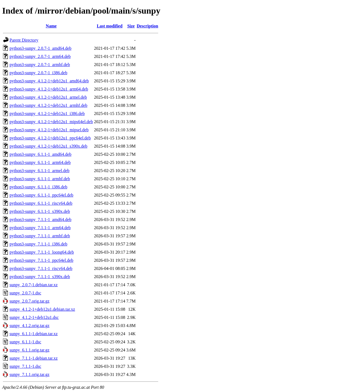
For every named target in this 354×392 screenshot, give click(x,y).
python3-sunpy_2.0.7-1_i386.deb (38, 72)
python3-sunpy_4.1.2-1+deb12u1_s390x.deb (48, 146)
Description (147, 26)
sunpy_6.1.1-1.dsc (25, 342)
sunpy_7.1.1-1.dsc (25, 366)
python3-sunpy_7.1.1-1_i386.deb (38, 244)
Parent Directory (24, 40)
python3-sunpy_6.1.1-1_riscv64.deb (41, 203)
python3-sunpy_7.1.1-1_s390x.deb (40, 276)
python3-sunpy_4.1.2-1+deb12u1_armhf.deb (48, 105)
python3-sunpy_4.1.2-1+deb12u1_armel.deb (48, 97)
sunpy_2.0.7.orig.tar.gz (29, 301)
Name (51, 26)
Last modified (109, 26)
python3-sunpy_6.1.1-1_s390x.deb (40, 211)
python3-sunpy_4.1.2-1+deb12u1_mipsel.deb (49, 129)
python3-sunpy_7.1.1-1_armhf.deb (40, 236)
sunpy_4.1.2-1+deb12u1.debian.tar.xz (42, 309)
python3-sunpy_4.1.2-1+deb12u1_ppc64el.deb (50, 138)
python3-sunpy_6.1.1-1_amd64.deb (40, 154)
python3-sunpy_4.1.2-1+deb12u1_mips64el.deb (51, 121)
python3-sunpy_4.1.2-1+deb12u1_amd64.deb (49, 81)
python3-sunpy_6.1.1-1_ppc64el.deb (41, 195)
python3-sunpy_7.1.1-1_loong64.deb (42, 252)
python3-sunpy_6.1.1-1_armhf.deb (40, 178)
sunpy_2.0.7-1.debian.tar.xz (34, 284)
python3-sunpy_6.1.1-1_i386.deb (38, 187)
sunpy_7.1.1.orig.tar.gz (29, 374)
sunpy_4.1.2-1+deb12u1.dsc (34, 317)
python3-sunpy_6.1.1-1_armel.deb (39, 170)
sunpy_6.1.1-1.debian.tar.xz (34, 333)
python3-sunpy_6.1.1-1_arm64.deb (40, 162)
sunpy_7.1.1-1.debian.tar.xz (34, 358)
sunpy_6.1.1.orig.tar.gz (29, 350)
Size (131, 26)
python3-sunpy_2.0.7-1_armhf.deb (40, 64)
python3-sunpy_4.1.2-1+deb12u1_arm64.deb (49, 89)
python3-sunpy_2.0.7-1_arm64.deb (40, 56)
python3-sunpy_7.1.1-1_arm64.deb (40, 227)
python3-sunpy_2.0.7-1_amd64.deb (40, 48)
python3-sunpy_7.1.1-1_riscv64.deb (41, 268)
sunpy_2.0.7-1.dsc (25, 293)
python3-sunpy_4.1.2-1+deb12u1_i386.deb (47, 113)
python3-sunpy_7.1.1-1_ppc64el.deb (41, 260)
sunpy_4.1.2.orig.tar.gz (29, 325)
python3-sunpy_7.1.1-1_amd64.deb (40, 219)
